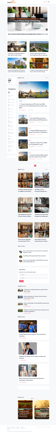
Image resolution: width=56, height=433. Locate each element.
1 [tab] (32, 398)
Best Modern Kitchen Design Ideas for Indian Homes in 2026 (41, 241)
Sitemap (17, 427)
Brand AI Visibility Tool (11, 427)
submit (21, 281)
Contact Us (9, 429)
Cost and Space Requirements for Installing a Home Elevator (24, 34)
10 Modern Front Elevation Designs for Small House (41, 191)
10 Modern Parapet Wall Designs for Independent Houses (41, 216)
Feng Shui (11, 129)
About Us (22, 427)
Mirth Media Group (28, 431)
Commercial (11, 102)
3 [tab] (33, 398)
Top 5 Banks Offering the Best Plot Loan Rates (34, 256)
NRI (9, 92)
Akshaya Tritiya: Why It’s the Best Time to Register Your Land (41, 414)
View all (46, 77)
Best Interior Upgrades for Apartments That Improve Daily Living (24, 241)
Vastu (10, 114)
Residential (11, 99)
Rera (10, 136)
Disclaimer (9, 428)
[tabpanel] (25, 409)
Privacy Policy (23, 428)
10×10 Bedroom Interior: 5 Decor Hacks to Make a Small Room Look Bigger (25, 216)
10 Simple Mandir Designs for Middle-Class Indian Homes (25, 191)
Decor (10, 111)
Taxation (10, 109)
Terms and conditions (16, 428)
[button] (45, 2)
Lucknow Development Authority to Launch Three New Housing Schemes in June (17, 72)
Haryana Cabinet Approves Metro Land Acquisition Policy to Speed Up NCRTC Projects (38, 55)
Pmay (10, 139)
